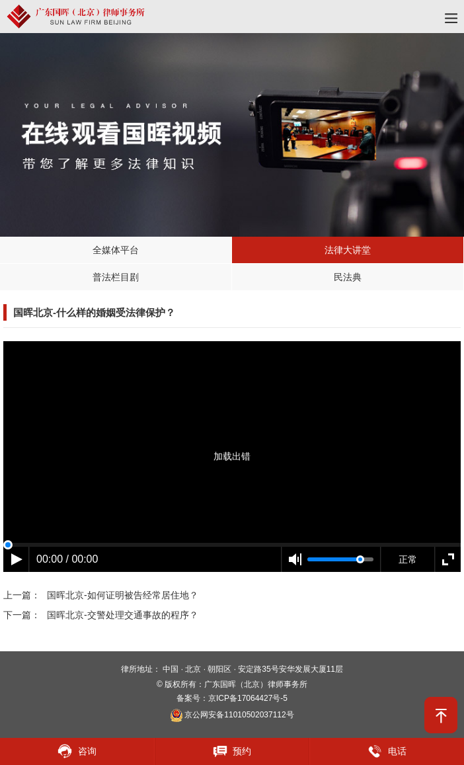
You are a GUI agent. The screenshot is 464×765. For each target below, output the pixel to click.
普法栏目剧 (116, 277)
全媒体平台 (116, 250)
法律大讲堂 (348, 250)
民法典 (348, 277)
